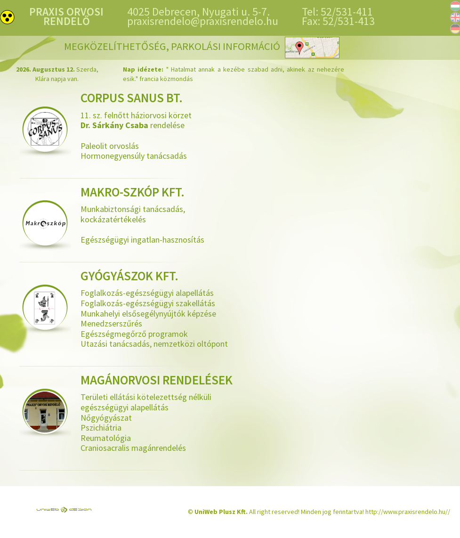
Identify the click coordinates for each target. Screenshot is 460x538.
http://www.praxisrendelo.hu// (407, 511)
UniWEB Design (64, 509)
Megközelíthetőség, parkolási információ (201, 50)
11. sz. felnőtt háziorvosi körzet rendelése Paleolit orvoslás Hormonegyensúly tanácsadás (175, 127)
